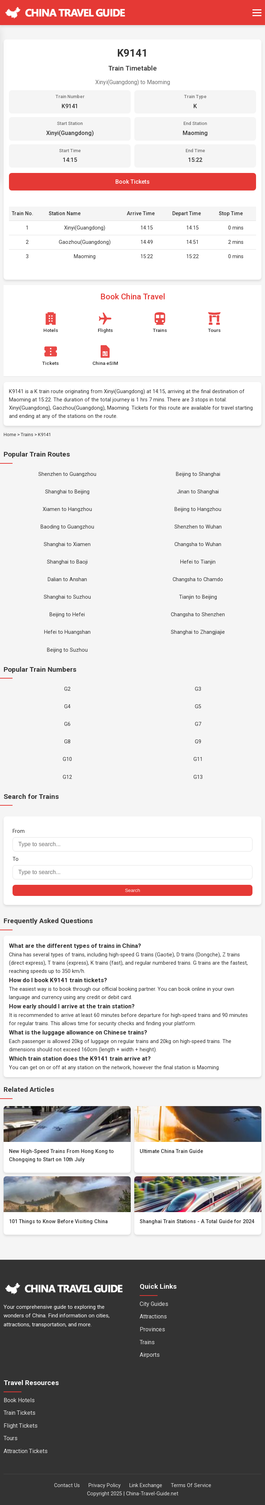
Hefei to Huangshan (67, 632)
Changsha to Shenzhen (198, 615)
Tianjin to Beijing (198, 597)
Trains (27, 434)
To (132, 867)
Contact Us (67, 1485)
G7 (198, 724)
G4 (67, 707)
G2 (67, 689)
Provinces (152, 1329)
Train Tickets (19, 1412)
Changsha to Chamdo (198, 580)
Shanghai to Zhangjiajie (198, 632)
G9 (198, 742)
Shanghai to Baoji (67, 562)
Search (132, 890)
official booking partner (128, 989)
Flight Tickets (21, 1425)
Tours (11, 1438)
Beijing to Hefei (67, 615)
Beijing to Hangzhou (197, 509)
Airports (150, 1354)
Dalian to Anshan (67, 580)
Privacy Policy (104, 1485)
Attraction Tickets (26, 1451)
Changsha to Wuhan (197, 544)
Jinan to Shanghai (198, 492)
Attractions (153, 1316)
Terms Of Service (191, 1485)
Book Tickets (132, 181)
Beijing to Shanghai (198, 474)
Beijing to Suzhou (67, 650)
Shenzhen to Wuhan (198, 527)
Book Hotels (19, 1400)
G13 (198, 777)
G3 (198, 689)
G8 (67, 742)
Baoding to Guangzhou (67, 527)
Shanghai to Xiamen (67, 544)
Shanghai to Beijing (67, 492)
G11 (198, 759)
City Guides (154, 1304)
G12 (67, 777)
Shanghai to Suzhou (67, 597)
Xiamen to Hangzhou (67, 509)
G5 (198, 707)
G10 (67, 759)
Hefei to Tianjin (198, 562)
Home (10, 434)
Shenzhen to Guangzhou (67, 474)
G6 (67, 724)
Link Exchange (145, 1485)
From (132, 840)
